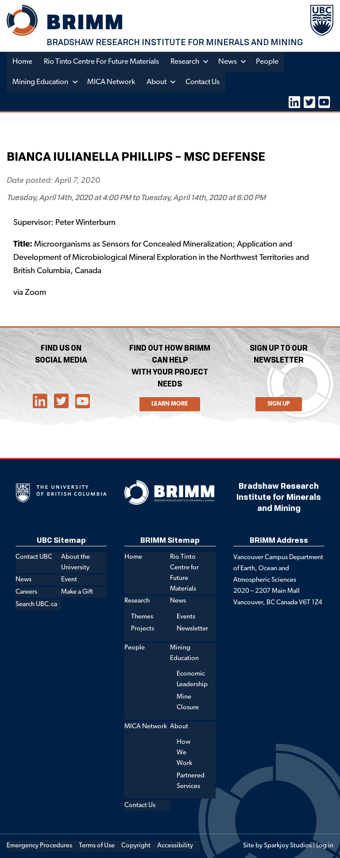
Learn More (169, 404)
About (156, 82)
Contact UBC (33, 557)
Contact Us (202, 82)
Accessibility (175, 846)
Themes (142, 617)
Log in (324, 846)
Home (22, 62)
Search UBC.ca (36, 604)
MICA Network (111, 82)
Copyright (136, 846)
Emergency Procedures (39, 846)
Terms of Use (97, 846)
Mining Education (40, 82)
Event (69, 579)
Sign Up (278, 404)
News (228, 62)
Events (186, 617)
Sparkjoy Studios (288, 846)
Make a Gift (77, 592)
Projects (142, 629)
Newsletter (192, 629)
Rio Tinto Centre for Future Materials (102, 62)
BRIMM (85, 21)
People (268, 62)
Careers (26, 592)
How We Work (184, 753)
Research (185, 62)
